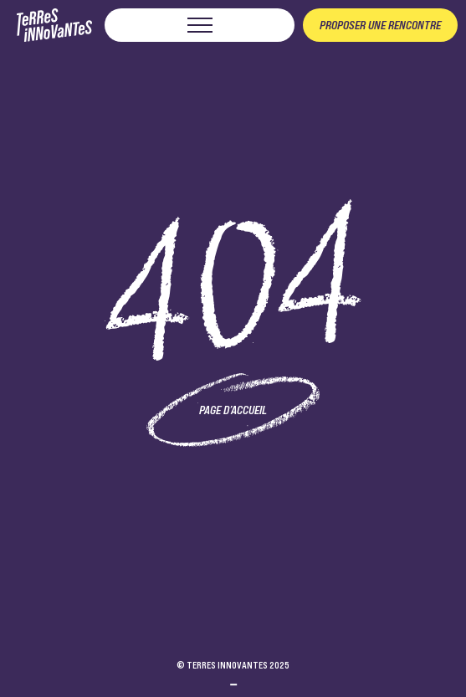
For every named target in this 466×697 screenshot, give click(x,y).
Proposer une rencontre (380, 25)
